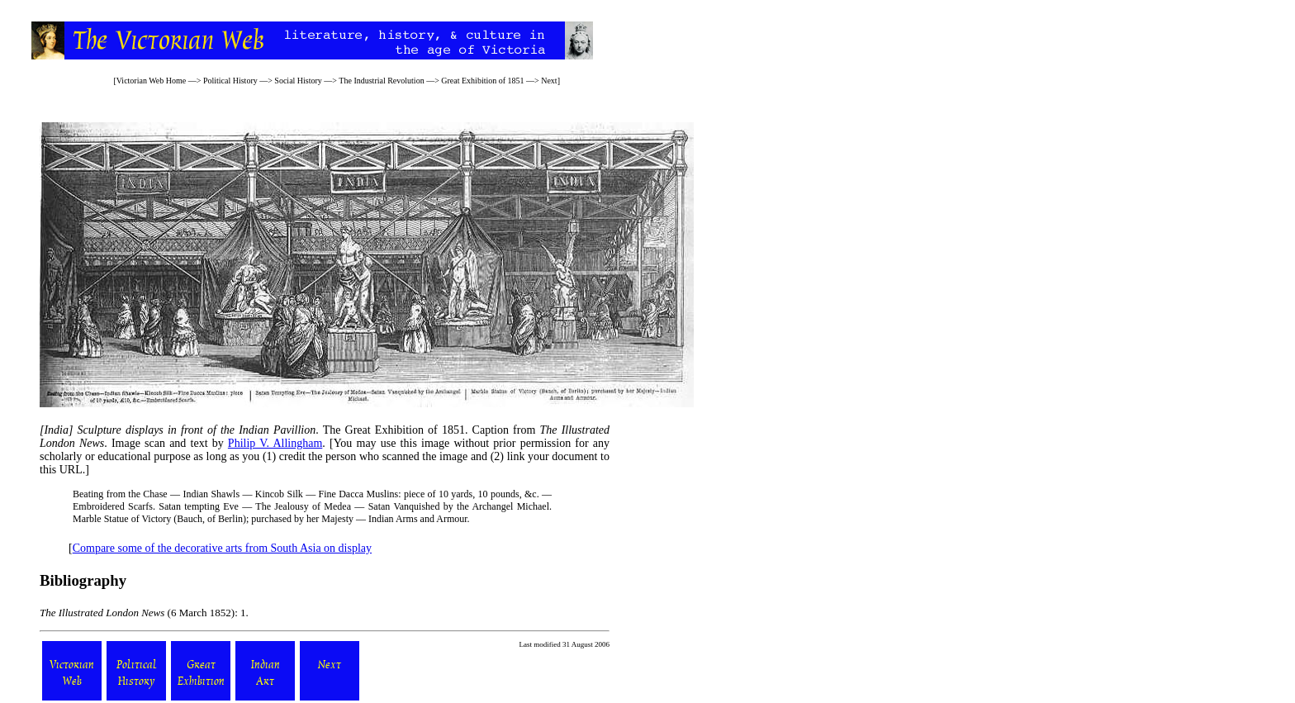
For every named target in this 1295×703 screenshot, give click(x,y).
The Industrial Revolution (381, 80)
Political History (230, 80)
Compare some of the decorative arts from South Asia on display (222, 548)
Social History (298, 80)
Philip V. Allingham (275, 443)
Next (549, 80)
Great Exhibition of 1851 (482, 80)
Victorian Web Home (151, 80)
